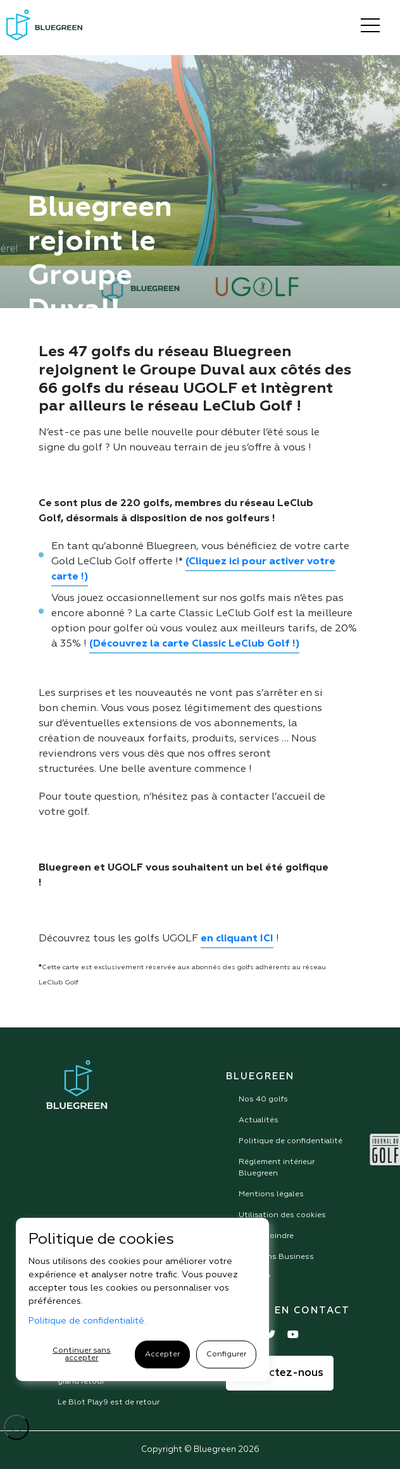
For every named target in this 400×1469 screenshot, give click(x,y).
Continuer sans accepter (82, 1354)
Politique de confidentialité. (87, 1321)
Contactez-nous (279, 1373)
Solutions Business (276, 1257)
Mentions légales (271, 1194)
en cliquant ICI (237, 939)
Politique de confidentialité (290, 1141)
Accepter (162, 1354)
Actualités (258, 1120)
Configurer (226, 1354)
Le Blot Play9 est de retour (108, 1402)
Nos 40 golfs (263, 1099)
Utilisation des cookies (282, 1215)
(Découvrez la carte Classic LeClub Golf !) (194, 644)
